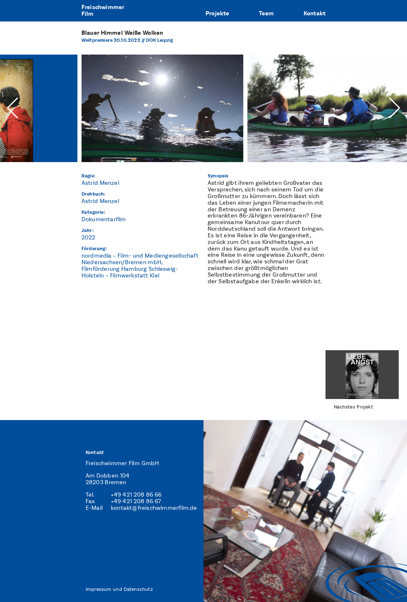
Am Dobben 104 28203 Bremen (108, 479)
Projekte (218, 13)
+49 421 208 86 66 (136, 494)
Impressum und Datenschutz (119, 589)
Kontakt (315, 13)
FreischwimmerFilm (102, 10)
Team (266, 13)
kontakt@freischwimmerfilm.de (154, 507)
